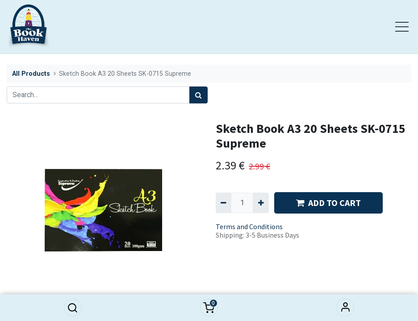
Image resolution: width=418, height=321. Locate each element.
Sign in (345, 308)
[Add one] (260, 203)
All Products (31, 74)
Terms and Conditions (249, 226)
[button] (73, 308)
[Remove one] (223, 203)
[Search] (198, 94)
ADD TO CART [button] (328, 202)
